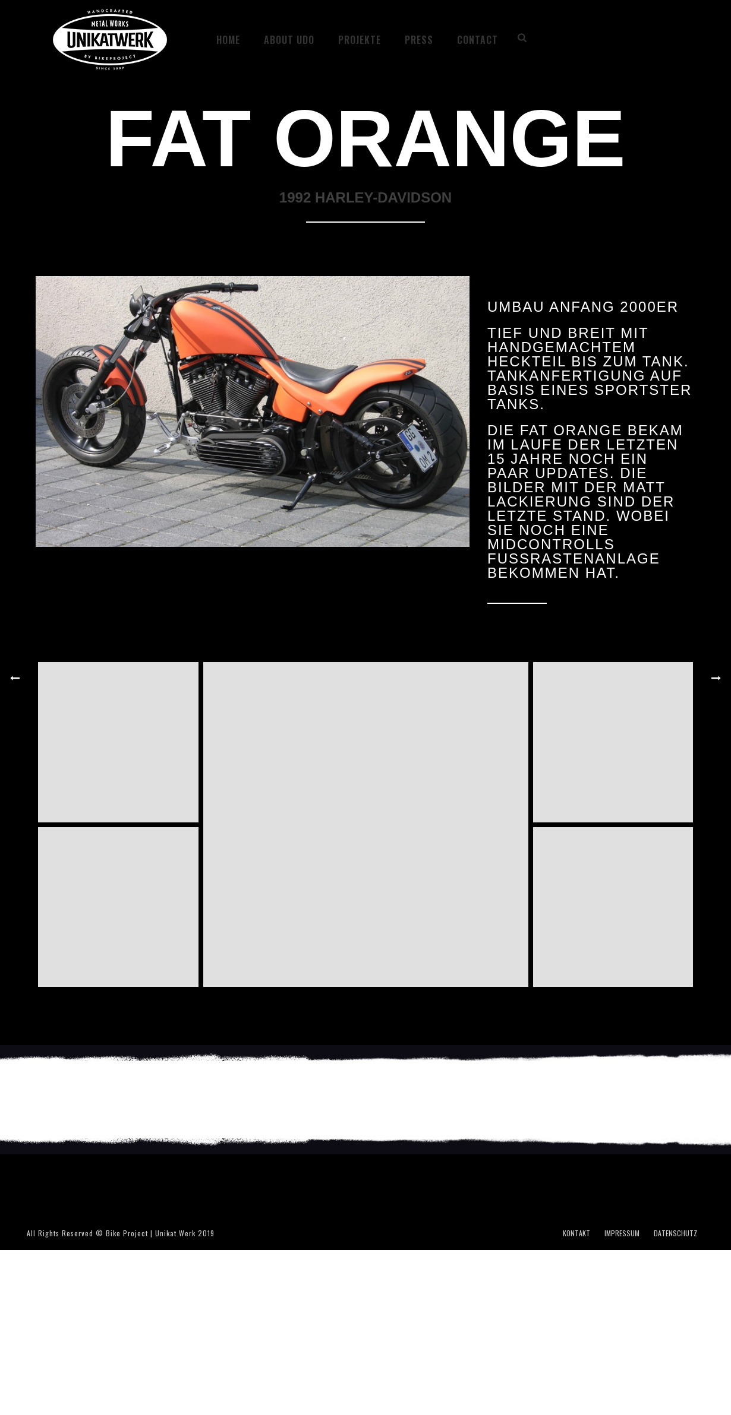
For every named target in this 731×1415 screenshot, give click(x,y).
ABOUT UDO (289, 40)
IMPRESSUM (621, 1233)
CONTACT (477, 40)
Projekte (359, 40)
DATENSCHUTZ (675, 1233)
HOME (228, 40)
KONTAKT (576, 1233)
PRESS (419, 40)
